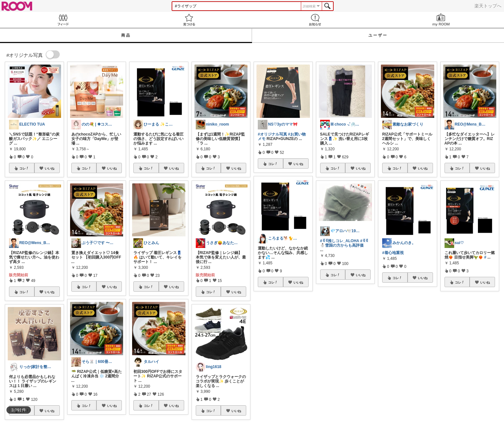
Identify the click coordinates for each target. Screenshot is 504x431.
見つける (189, 20)
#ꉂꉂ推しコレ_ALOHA (339, 241)
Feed (63, 20)
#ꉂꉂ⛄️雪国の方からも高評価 (344, 243)
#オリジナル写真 (272, 134)
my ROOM (441, 20)
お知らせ (315, 20)
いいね (49, 168)
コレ (24, 168)
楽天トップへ (487, 5)
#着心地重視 (393, 253)
